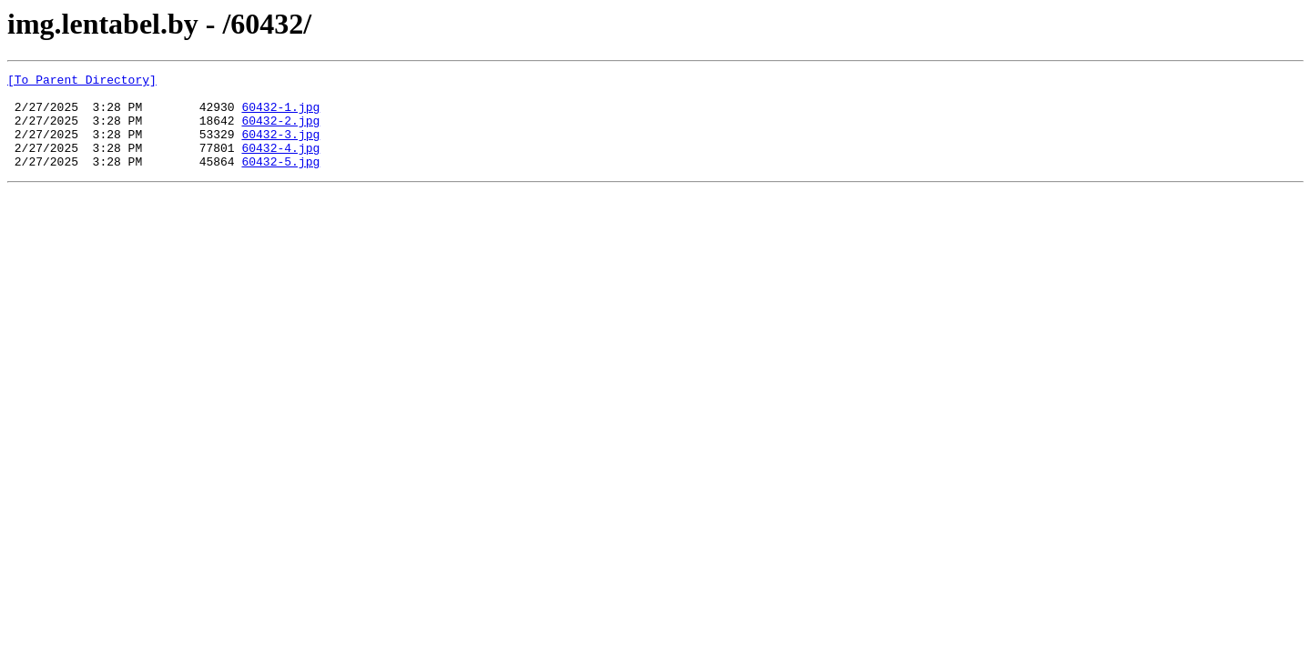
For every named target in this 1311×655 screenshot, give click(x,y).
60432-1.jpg (280, 114)
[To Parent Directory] (82, 82)
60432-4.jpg (280, 164)
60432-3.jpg (280, 147)
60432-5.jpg (280, 180)
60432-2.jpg (280, 131)
